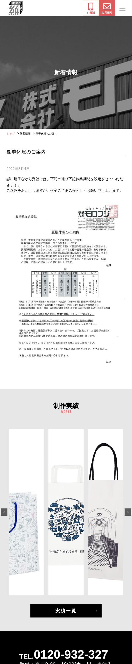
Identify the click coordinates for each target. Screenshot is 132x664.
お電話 (91, 8)
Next (128, 512)
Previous (4, 512)
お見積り (106, 8)
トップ (11, 133)
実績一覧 (66, 610)
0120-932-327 (71, 654)
